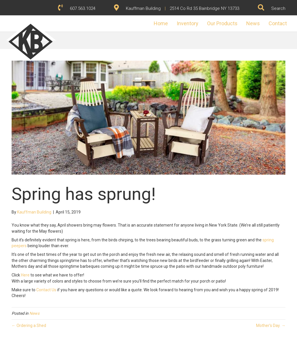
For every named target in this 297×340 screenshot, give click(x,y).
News (247, 32)
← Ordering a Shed (29, 325)
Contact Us (46, 289)
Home (155, 32)
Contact (272, 32)
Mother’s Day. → (270, 325)
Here (25, 275)
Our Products (216, 32)
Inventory (182, 32)
